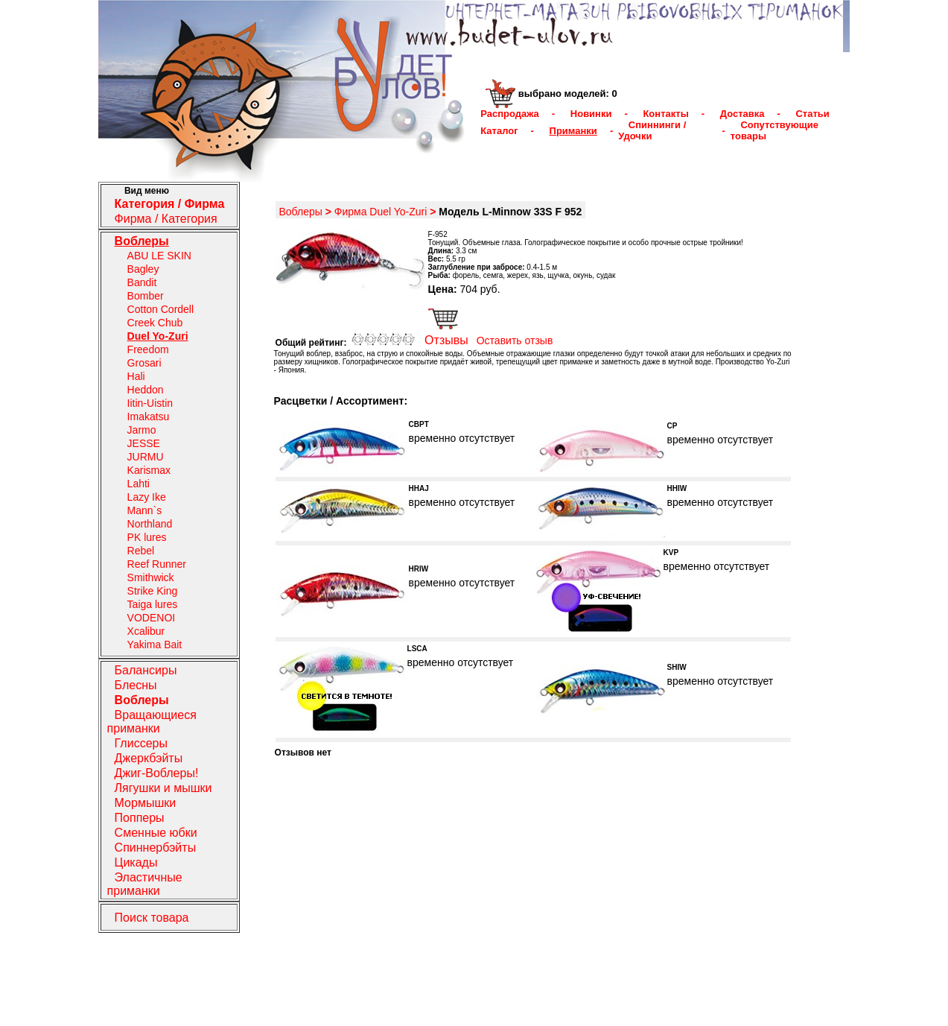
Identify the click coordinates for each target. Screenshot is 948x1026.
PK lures (147, 537)
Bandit (142, 282)
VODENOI (151, 618)
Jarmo (141, 430)
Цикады (136, 862)
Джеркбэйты (149, 758)
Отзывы (446, 340)
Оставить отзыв (515, 340)
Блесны (136, 685)
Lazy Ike (146, 497)
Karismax (149, 470)
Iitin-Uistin (150, 403)
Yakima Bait (154, 644)
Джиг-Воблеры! (157, 773)
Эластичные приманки (144, 884)
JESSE (143, 443)
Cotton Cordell (160, 309)
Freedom (148, 349)
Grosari (144, 363)
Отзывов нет (303, 752)
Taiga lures (152, 604)
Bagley (143, 269)
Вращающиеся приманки (152, 722)
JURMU (145, 457)
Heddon (145, 390)
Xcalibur (146, 631)
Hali (136, 376)
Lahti (138, 484)
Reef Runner (156, 564)
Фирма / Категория (166, 218)
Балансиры (146, 670)
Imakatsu (148, 416)
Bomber (145, 296)
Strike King (152, 591)
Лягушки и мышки (163, 788)
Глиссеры (141, 743)
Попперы (140, 817)
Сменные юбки (156, 832)
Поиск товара (152, 917)
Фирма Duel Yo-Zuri (380, 212)
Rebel (141, 551)
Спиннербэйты (156, 847)
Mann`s (144, 510)
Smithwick (150, 577)
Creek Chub (155, 323)
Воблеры (300, 212)
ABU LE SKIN (159, 256)
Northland (150, 524)
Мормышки (145, 803)
